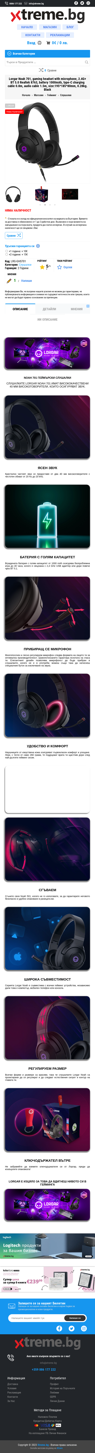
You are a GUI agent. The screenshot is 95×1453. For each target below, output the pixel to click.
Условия (11, 1388)
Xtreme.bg (43, 1444)
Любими (54, 1392)
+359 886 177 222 (44, 1369)
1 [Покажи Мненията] (15, 280)
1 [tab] (40, 204)
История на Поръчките (62, 1388)
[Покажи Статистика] (45, 267)
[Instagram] (84, 1328)
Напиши (26, 281)
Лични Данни (57, 1401)
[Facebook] (59, 1328)
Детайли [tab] (49, 309)
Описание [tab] (20, 309)
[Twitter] (71, 1328)
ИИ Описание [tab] (47, 319)
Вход (31, 42)
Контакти (12, 1396)
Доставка (12, 1384)
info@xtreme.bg (48, 1362)
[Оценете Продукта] (64, 267)
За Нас (11, 1401)
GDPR (53, 1396)
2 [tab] (45, 204)
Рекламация (14, 1392)
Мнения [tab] (80, 308)
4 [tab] (55, 204)
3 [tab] (50, 204)
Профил (54, 1384)
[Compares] (47, 70)
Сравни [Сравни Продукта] (14, 235)
